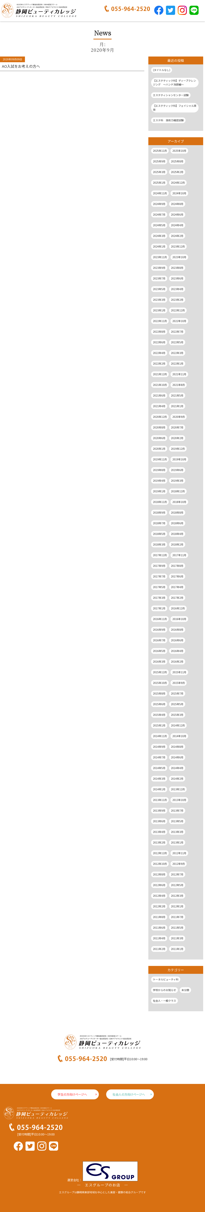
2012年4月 (159, 895)
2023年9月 (159, 268)
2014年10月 (179, 736)
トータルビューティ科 (165, 979)
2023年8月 (177, 268)
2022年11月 (160, 321)
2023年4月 (177, 289)
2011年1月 (177, 949)
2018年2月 (177, 544)
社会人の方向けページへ (129, 1094)
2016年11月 (160, 619)
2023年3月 (159, 299)
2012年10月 (160, 864)
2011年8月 (159, 917)
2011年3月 (177, 938)
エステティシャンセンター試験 (171, 95)
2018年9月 (159, 512)
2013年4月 (159, 832)
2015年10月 (160, 683)
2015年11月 (179, 672)
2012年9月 (178, 864)
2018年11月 (160, 502)
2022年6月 (159, 342)
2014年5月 (159, 768)
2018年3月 (159, 544)
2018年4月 (177, 534)
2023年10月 (179, 257)
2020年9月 (178, 417)
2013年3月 (177, 832)
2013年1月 (177, 842)
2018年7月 (159, 523)
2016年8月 (177, 629)
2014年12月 (178, 725)
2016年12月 (178, 608)
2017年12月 (160, 555)
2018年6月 (177, 523)
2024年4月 (177, 225)
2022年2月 (159, 363)
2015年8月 (159, 693)
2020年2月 (177, 438)
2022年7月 (177, 331)
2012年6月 (159, 885)
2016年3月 (159, 661)
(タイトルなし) (161, 70)
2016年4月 (177, 651)
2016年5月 (159, 651)
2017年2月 (177, 597)
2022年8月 (159, 331)
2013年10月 (179, 800)
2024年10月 (179, 193)
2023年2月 (177, 299)
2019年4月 (159, 480)
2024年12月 (178, 182)
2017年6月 (177, 576)
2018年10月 (179, 502)
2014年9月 (159, 746)
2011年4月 (159, 938)
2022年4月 (159, 353)
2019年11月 (160, 459)
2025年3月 (159, 172)
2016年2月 (177, 661)
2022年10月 (179, 321)
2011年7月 (177, 917)
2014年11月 (160, 736)
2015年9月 (178, 683)
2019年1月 (159, 491)
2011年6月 (159, 927)
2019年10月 (179, 459)
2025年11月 (160, 150)
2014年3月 (159, 778)
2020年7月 (177, 427)
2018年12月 (178, 491)
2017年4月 (177, 587)
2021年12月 (160, 374)
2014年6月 (177, 757)
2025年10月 (179, 150)
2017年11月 (179, 555)
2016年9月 (159, 629)
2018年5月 (159, 534)
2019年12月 (178, 448)
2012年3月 (177, 895)
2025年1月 (159, 182)
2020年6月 (159, 438)
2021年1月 (177, 406)
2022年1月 (177, 363)
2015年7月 (177, 693)
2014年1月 (159, 789)
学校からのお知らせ (164, 990)
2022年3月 (177, 353)
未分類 (185, 990)
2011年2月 (159, 949)
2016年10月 (179, 619)
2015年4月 (159, 715)
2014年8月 (177, 746)
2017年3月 (159, 597)
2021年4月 (159, 406)
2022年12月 (178, 310)
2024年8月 (177, 204)
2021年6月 (159, 395)
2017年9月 (159, 566)
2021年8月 (178, 385)
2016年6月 (177, 640)
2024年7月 (159, 214)
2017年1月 (159, 608)
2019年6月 (177, 470)
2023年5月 (159, 289)
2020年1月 (159, 448)
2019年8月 (159, 470)
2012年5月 (177, 885)
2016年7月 (159, 640)
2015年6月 (159, 704)
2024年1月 (159, 246)
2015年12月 (160, 672)
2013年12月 (178, 789)
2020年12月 (160, 417)
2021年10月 (160, 385)
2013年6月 (159, 821)
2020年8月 (159, 427)
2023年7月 (159, 278)
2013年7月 (177, 810)
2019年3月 (177, 480)
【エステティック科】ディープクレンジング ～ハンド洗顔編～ (174, 82)
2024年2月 (177, 236)
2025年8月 (177, 161)
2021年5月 (177, 395)
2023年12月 (178, 246)
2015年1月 (159, 725)
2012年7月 (177, 874)
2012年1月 (177, 906)
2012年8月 (159, 874)
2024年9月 (159, 204)
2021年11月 (179, 374)
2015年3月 (177, 715)
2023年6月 (177, 278)
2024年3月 (159, 236)
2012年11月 (179, 853)
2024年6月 (177, 214)
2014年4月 (177, 768)
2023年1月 (159, 310)
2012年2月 (159, 906)
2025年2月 (177, 172)
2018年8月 (177, 512)
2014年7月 (159, 757)
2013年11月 (160, 800)
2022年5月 (177, 342)
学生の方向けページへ (72, 1094)
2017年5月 (159, 587)
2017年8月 (177, 566)
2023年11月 (160, 257)
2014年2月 (177, 778)
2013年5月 (177, 821)
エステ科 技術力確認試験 (168, 120)
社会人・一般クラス (164, 1000)
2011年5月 (177, 927)
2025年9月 (159, 161)
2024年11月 (160, 193)
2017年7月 (159, 576)
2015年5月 (177, 704)
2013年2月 (159, 842)
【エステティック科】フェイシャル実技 (174, 107)
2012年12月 (160, 853)
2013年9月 (159, 810)
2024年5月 (159, 225)
